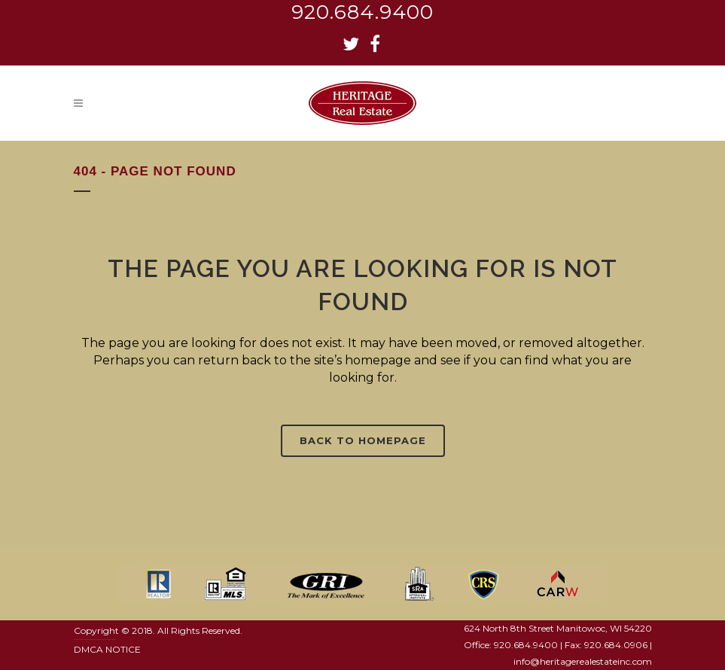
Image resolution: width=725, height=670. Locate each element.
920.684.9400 (362, 12)
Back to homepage (363, 440)
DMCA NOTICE (107, 649)
